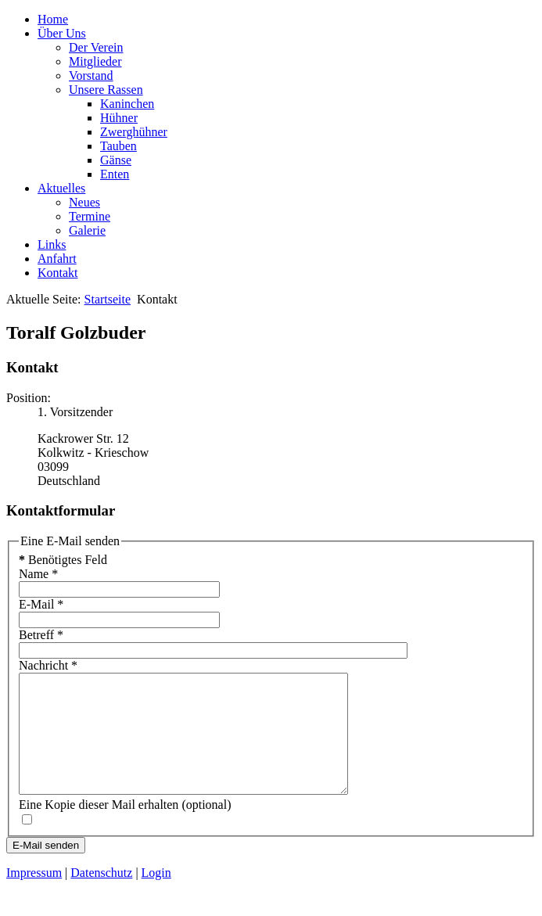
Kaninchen (127, 103)
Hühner (119, 117)
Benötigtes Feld (63, 559)
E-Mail (41, 604)
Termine (89, 216)
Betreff (41, 634)
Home (53, 19)
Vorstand (91, 75)
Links (52, 244)
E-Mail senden (46, 869)
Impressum (34, 896)
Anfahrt (57, 258)
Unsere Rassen (106, 89)
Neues (84, 202)
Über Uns (62, 33)
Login (156, 896)
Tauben (118, 146)
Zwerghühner (133, 131)
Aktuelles (61, 188)
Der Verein (96, 47)
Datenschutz (101, 896)
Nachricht (48, 665)
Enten (114, 174)
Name (38, 573)
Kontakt (58, 272)
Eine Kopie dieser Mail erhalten (98, 828)
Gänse (115, 160)
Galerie (87, 230)
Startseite (107, 299)
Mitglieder (95, 61)
